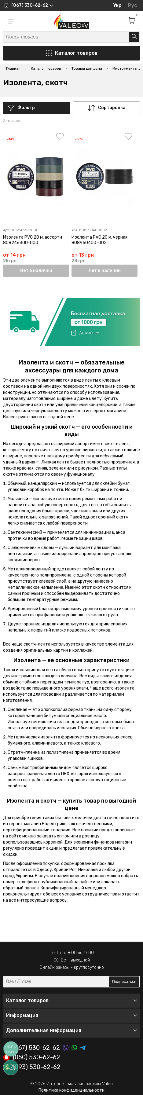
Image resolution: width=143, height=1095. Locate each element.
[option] (71, 322)
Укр (117, 5)
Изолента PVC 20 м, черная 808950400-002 (99, 240)
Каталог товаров (71, 53)
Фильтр (21, 108)
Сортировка (107, 108)
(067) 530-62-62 (31, 1048)
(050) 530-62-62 (31, 1057)
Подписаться (124, 981)
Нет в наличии (36, 270)
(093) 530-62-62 (32, 1067)
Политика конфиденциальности (71, 1090)
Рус (132, 5)
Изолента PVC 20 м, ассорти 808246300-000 (32, 240)
